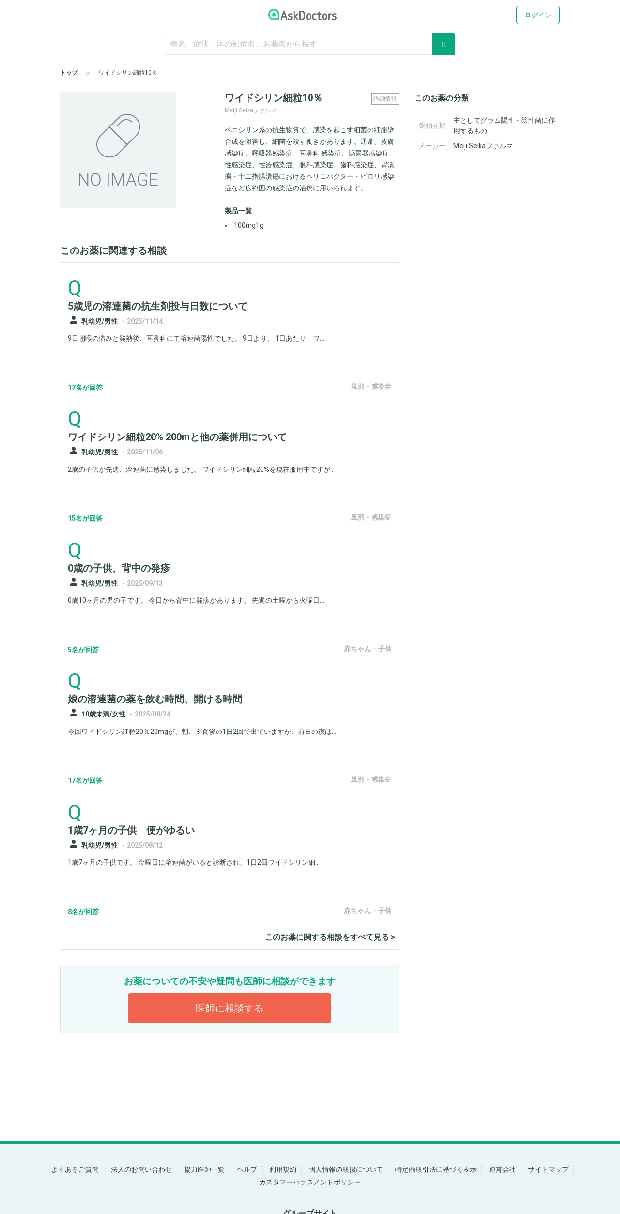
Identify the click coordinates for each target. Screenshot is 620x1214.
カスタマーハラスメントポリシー (310, 1182)
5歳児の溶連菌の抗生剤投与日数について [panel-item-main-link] (158, 306)
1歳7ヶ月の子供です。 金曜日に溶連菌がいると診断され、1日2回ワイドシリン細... (194, 862)
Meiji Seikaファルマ (483, 146)
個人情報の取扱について (346, 1169)
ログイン (538, 15)
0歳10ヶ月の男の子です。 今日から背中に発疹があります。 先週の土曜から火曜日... (196, 600)
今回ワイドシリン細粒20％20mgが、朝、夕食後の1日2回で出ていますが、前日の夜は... (202, 731)
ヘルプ (247, 1169)
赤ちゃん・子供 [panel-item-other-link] (367, 649)
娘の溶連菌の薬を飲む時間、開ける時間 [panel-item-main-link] (155, 699)
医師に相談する (230, 1008)
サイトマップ (548, 1169)
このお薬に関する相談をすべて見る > (330, 937)
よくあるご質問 (75, 1169)
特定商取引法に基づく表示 (436, 1169)
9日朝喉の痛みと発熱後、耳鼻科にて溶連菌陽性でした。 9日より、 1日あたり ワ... (196, 338)
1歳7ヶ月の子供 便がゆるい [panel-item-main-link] (131, 830)
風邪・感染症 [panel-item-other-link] (371, 386)
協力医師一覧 (204, 1169)
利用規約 (282, 1169)
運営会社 (502, 1169)
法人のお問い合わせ (141, 1169)
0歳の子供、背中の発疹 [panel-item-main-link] (119, 568)
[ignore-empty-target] (310, 44)
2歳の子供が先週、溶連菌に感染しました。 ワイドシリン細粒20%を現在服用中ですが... (201, 469)
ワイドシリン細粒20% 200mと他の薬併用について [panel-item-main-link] (177, 437)
